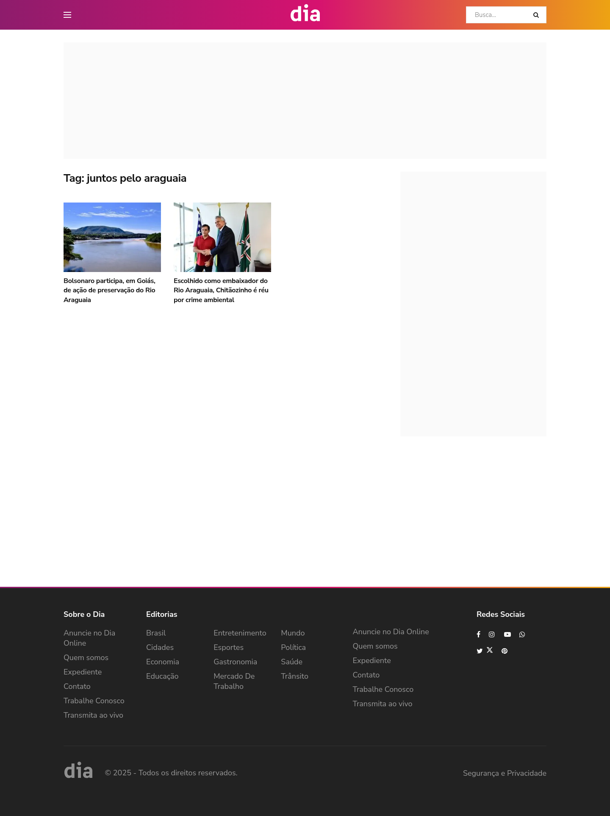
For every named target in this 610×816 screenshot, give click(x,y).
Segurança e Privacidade (504, 773)
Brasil (156, 633)
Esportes (229, 647)
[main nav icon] (67, 15)
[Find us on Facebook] (478, 634)
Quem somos (86, 657)
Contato (77, 686)
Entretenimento (240, 633)
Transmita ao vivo (93, 715)
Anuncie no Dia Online (89, 638)
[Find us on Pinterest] (505, 651)
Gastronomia (235, 662)
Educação (162, 676)
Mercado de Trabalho (234, 681)
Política (293, 647)
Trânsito (294, 676)
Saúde (291, 662)
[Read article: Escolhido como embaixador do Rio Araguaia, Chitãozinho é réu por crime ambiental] (222, 237)
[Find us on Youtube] (507, 634)
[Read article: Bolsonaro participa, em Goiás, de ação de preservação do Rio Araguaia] (112, 237)
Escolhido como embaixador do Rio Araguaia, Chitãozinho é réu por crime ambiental (221, 290)
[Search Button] (537, 14)
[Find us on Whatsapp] (522, 634)
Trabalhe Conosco (94, 701)
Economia (162, 662)
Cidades (160, 647)
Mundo (293, 633)
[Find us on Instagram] (492, 634)
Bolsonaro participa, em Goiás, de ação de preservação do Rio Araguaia (109, 290)
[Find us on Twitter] (485, 651)
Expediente (83, 672)
